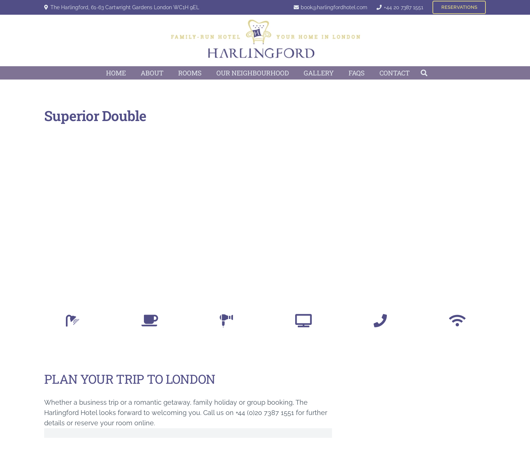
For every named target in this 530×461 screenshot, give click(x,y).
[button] (424, 73)
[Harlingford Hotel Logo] (265, 40)
